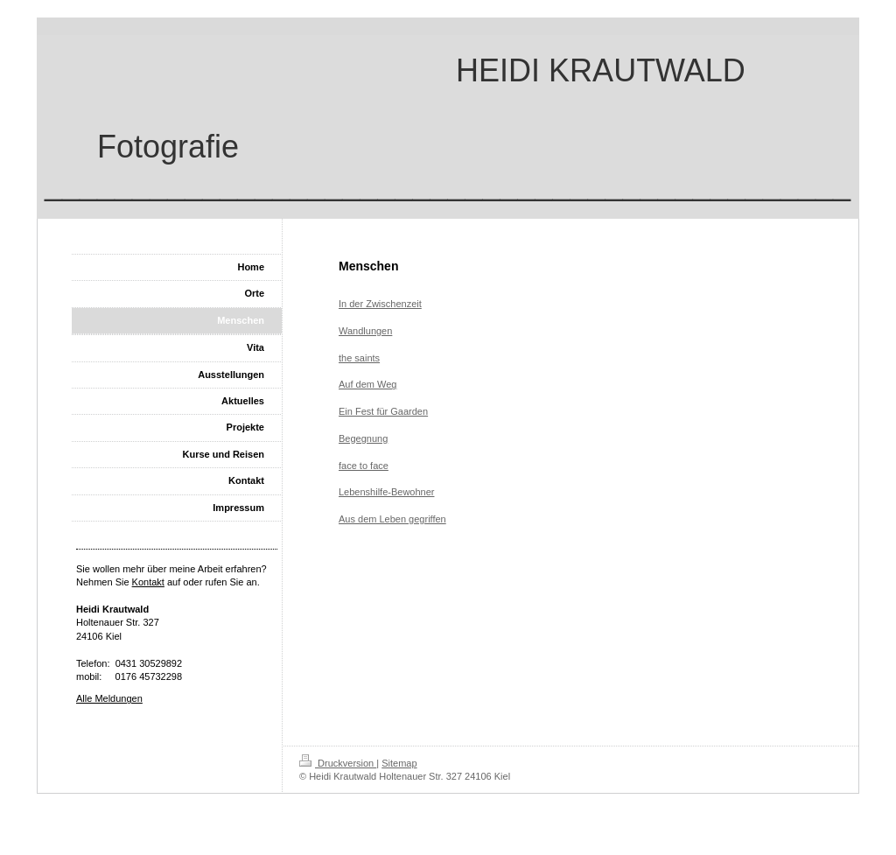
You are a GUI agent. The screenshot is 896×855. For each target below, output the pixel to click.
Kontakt (148, 582)
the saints (359, 358)
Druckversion (337, 763)
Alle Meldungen (109, 698)
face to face (363, 465)
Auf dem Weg (367, 384)
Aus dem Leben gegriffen (392, 519)
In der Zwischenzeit (380, 303)
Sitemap (399, 763)
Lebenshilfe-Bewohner (386, 492)
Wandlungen (365, 331)
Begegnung (363, 438)
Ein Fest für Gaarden (383, 411)
